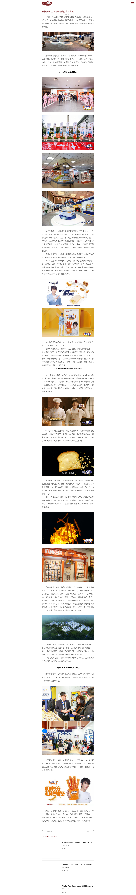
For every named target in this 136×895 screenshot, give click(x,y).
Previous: (49, 831)
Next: (88, 831)
